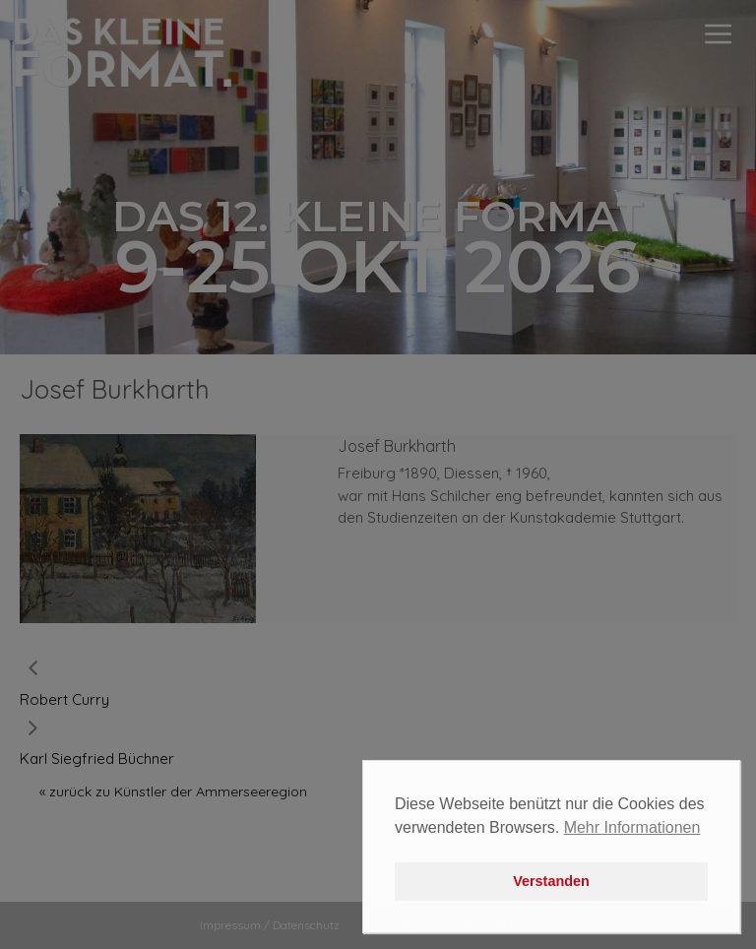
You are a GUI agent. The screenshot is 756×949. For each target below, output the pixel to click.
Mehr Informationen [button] (632, 827)
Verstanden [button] (551, 881)
